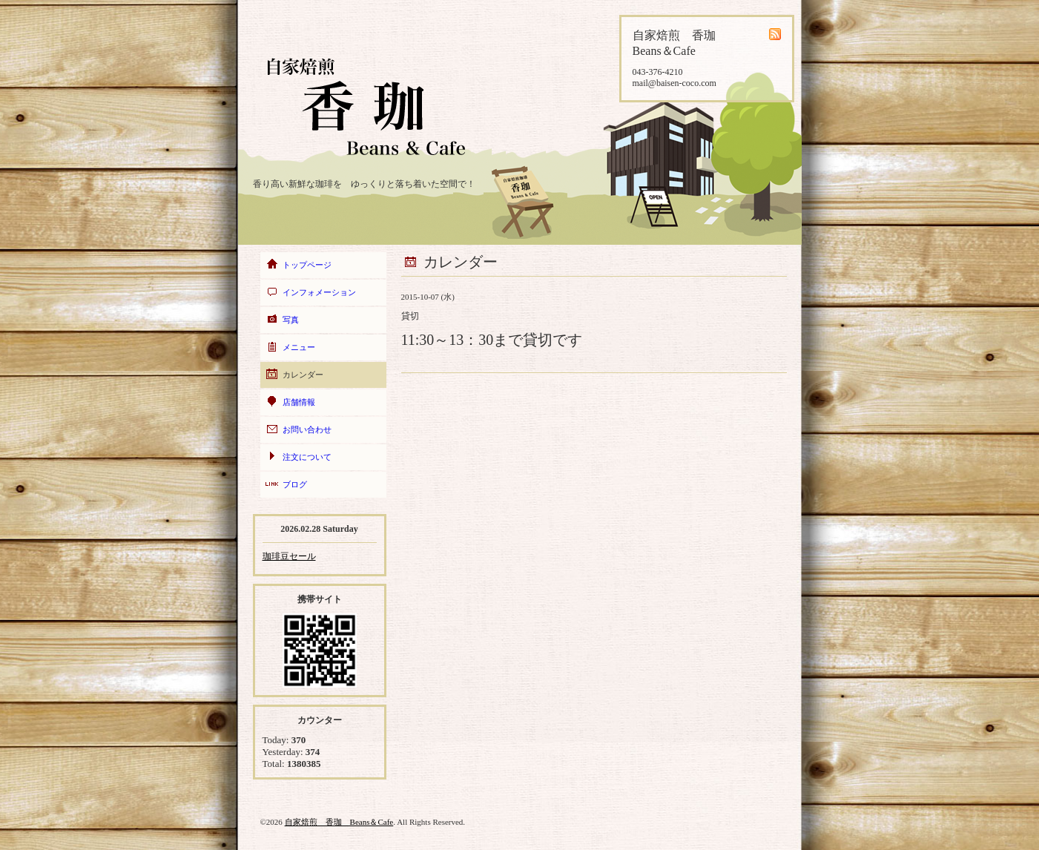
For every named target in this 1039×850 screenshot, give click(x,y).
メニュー (299, 347)
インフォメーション (319, 292)
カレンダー (303, 374)
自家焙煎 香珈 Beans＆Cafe (339, 821)
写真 (291, 319)
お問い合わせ (307, 429)
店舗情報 (299, 402)
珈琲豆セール (289, 556)
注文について (307, 456)
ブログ (295, 484)
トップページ (307, 264)
